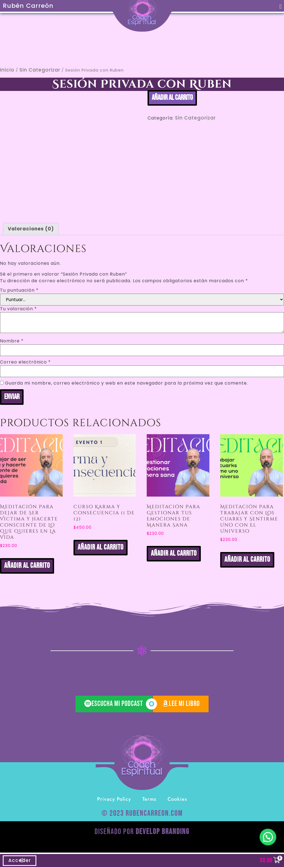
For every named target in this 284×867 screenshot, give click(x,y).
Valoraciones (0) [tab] (31, 228)
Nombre (12, 341)
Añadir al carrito (172, 97)
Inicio (7, 70)
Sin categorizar (39, 70)
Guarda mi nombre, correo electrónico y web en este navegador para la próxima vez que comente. (126, 383)
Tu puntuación (19, 290)
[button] (280, 6)
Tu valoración (18, 309)
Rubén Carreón (28, 5)
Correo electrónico (25, 362)
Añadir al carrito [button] (27, 565)
